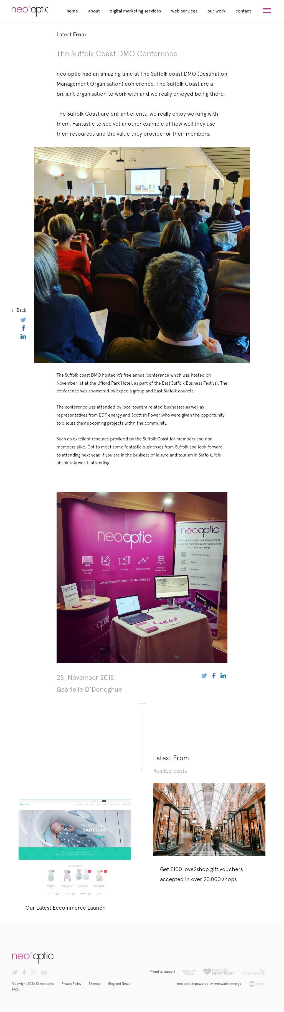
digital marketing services (135, 11)
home (72, 11)
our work (216, 11)
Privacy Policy (76, 987)
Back (21, 310)
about (94, 11)
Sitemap (97, 987)
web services (184, 11)
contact (243, 11)
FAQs (24, 992)
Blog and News (121, 987)
